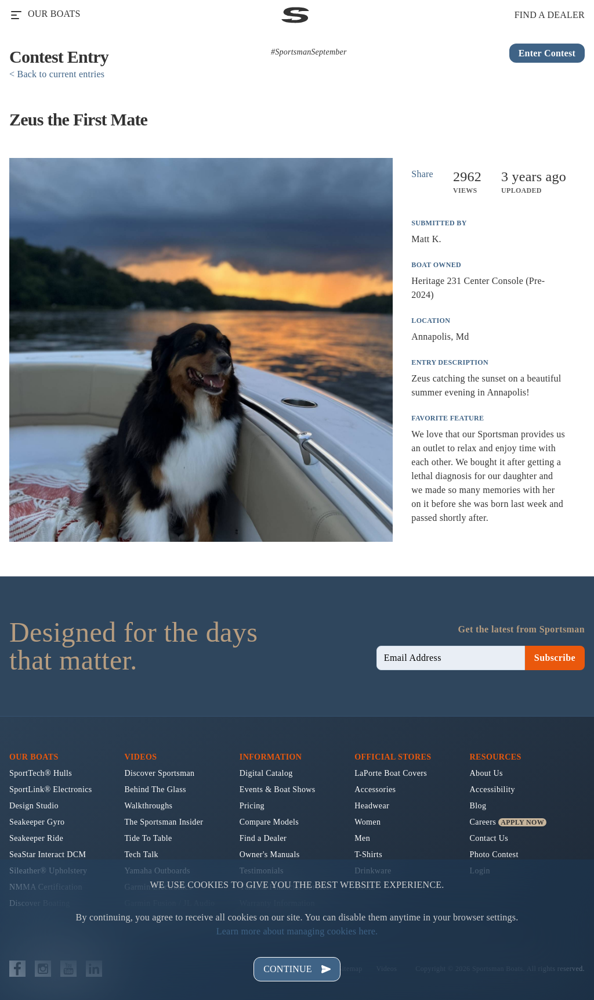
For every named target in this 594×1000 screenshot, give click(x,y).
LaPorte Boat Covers (390, 773)
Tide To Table (148, 838)
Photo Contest (494, 854)
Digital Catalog (266, 773)
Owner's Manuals (270, 854)
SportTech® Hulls (40, 773)
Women (367, 822)
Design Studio (34, 805)
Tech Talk (141, 854)
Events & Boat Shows (278, 789)
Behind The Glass (155, 789)
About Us (486, 773)
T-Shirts (368, 854)
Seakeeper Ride (36, 838)
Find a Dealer (263, 838)
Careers (483, 822)
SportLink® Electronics (50, 789)
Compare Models (269, 822)
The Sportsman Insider (163, 822)
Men (362, 838)
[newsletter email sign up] (450, 658)
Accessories (375, 789)
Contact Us (489, 838)
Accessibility (492, 789)
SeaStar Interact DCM (47, 854)
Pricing (252, 805)
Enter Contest (547, 53)
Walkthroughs (148, 805)
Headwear (371, 805)
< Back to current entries (56, 74)
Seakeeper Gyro (36, 822)
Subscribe (554, 658)
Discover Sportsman (159, 773)
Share (422, 174)
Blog (478, 805)
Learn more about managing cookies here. (297, 931)
